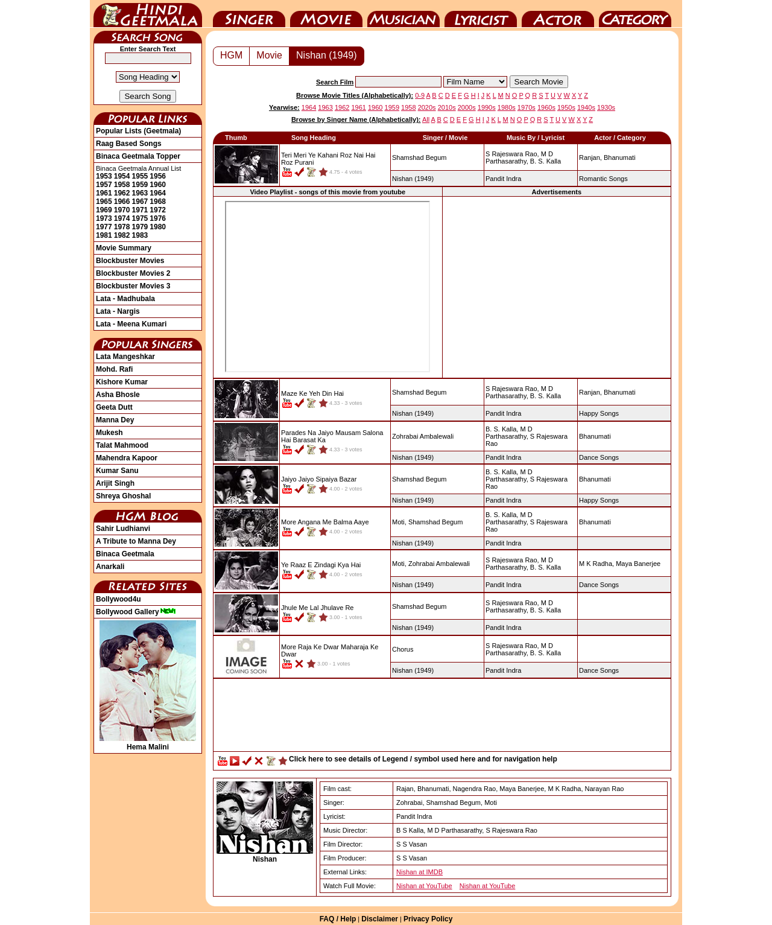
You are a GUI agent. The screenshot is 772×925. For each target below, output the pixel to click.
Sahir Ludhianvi (123, 528)
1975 (140, 218)
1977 (104, 227)
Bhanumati (620, 157)
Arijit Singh (115, 483)
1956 (158, 176)
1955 (140, 176)
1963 (140, 193)
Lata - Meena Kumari (131, 324)
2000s (467, 107)
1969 (104, 210)
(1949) (413, 178)
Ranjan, (590, 157)
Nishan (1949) (326, 55)
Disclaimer (379, 919)
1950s (566, 107)
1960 (158, 184)
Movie (326, 14)
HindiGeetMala (147, 14)
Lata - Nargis (118, 311)
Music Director (403, 14)
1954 (122, 176)
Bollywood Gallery (136, 612)
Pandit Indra (503, 178)
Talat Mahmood (122, 445)
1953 (104, 176)
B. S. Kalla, (502, 429)
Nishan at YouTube (424, 885)
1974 (122, 218)
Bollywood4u (118, 599)
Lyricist (481, 14)
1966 (122, 201)
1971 (140, 210)
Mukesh (109, 432)
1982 (122, 235)
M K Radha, (596, 563)
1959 (140, 184)
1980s (507, 107)
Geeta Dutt (114, 407)
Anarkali (110, 566)
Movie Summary (123, 248)
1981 (104, 235)
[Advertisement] (556, 286)
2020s (427, 107)
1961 (104, 193)
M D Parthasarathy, (519, 157)
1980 (158, 227)
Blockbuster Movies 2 (133, 273)
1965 (104, 201)
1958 (122, 184)
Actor (558, 14)
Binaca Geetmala (125, 554)
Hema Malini (148, 742)
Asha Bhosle (118, 394)
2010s (447, 107)
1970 (122, 210)
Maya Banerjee (638, 563)
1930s (606, 107)
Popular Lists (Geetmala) (138, 131)
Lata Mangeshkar (125, 356)
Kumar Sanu (117, 470)
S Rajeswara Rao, (512, 153)
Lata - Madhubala (125, 298)
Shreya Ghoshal (123, 496)
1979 (140, 227)
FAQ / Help (338, 919)
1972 (158, 210)
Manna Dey (115, 420)
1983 (140, 235)
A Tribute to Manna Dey (136, 541)
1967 (140, 201)
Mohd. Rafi (114, 369)
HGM (231, 55)
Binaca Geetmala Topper (138, 156)
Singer (249, 14)
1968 (158, 201)
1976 (158, 218)
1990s (487, 107)
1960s (546, 107)
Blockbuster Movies (130, 260)
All (425, 119)
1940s (586, 107)
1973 (104, 218)
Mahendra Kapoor (126, 458)
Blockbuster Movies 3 (133, 286)
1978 (122, 227)
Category (635, 14)
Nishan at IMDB (419, 872)
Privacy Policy (427, 919)
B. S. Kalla (545, 161)
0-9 (420, 95)
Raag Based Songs (129, 143)
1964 (158, 193)
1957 (104, 184)
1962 (122, 193)
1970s (526, 107)
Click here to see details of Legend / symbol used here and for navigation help (423, 759)
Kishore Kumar (122, 382)
